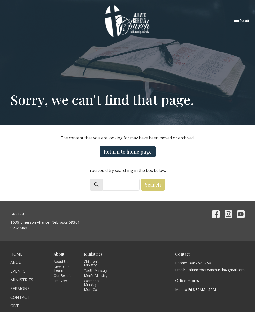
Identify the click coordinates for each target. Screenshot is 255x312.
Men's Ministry (95, 275)
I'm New (60, 280)
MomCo (90, 289)
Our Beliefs (62, 275)
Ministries (21, 280)
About (17, 262)
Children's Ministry (91, 263)
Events (18, 271)
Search (153, 184)
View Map (18, 227)
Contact (20, 297)
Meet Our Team (61, 268)
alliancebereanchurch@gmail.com (217, 269)
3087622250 (200, 262)
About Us (61, 261)
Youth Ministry (95, 270)
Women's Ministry (91, 282)
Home (16, 254)
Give (14, 306)
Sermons (20, 288)
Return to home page (128, 151)
